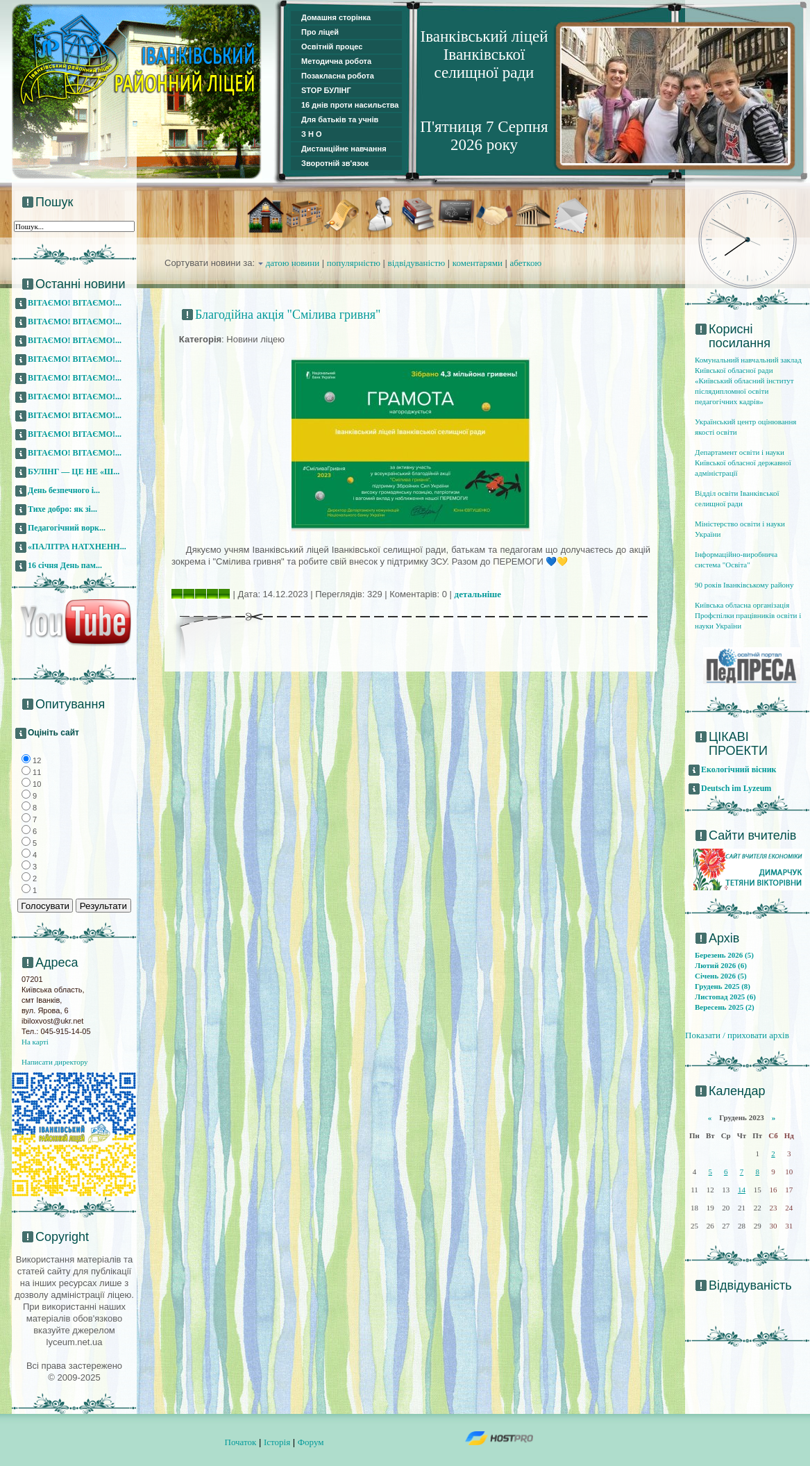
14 (741, 1189)
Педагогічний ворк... (67, 528)
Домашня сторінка (336, 17)
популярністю (353, 263)
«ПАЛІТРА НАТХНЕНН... (77, 546)
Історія (277, 1442)
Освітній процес (331, 46)
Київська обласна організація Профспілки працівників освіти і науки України (748, 615)
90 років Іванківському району (744, 585)
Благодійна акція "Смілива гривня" (287, 315)
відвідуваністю (417, 263)
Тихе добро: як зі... (62, 509)
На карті (35, 1042)
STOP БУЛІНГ (326, 90)
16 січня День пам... (65, 565)
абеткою (526, 263)
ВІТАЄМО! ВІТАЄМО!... (74, 303)
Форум (311, 1442)
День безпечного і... (64, 490)
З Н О (311, 134)
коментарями (478, 263)
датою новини (293, 263)
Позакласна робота (337, 76)
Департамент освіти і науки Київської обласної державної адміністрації (743, 462)
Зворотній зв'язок (335, 163)
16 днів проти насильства (349, 105)
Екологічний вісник (739, 769)
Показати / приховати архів (737, 1035)
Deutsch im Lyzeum (736, 788)
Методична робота (336, 61)
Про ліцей (320, 32)
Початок (241, 1442)
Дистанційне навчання (344, 148)
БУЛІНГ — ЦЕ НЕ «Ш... (73, 471)
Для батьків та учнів (339, 119)
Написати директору (55, 1062)
